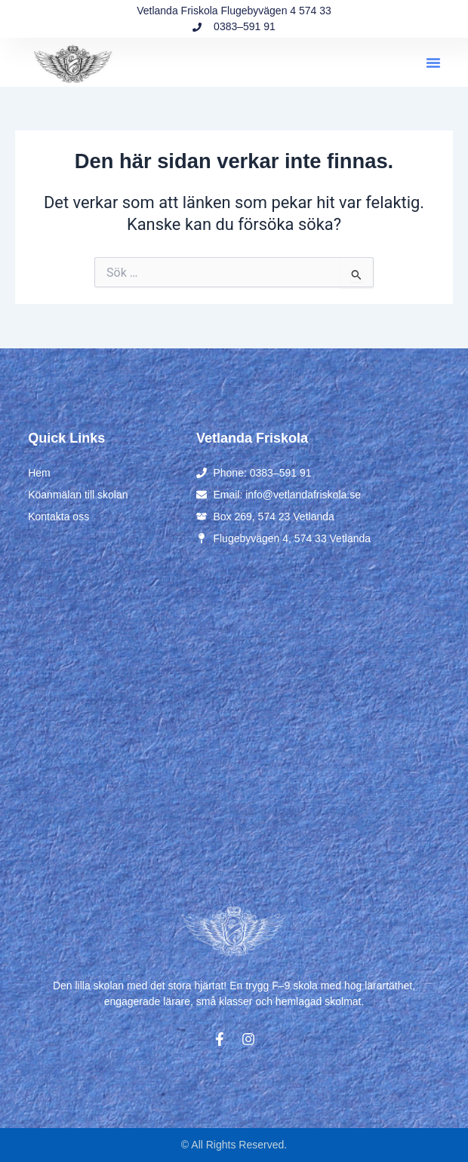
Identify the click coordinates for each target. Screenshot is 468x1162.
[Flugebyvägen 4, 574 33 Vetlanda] (234, 721)
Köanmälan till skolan (78, 495)
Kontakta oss (58, 516)
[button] (433, 62)
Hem (39, 473)
